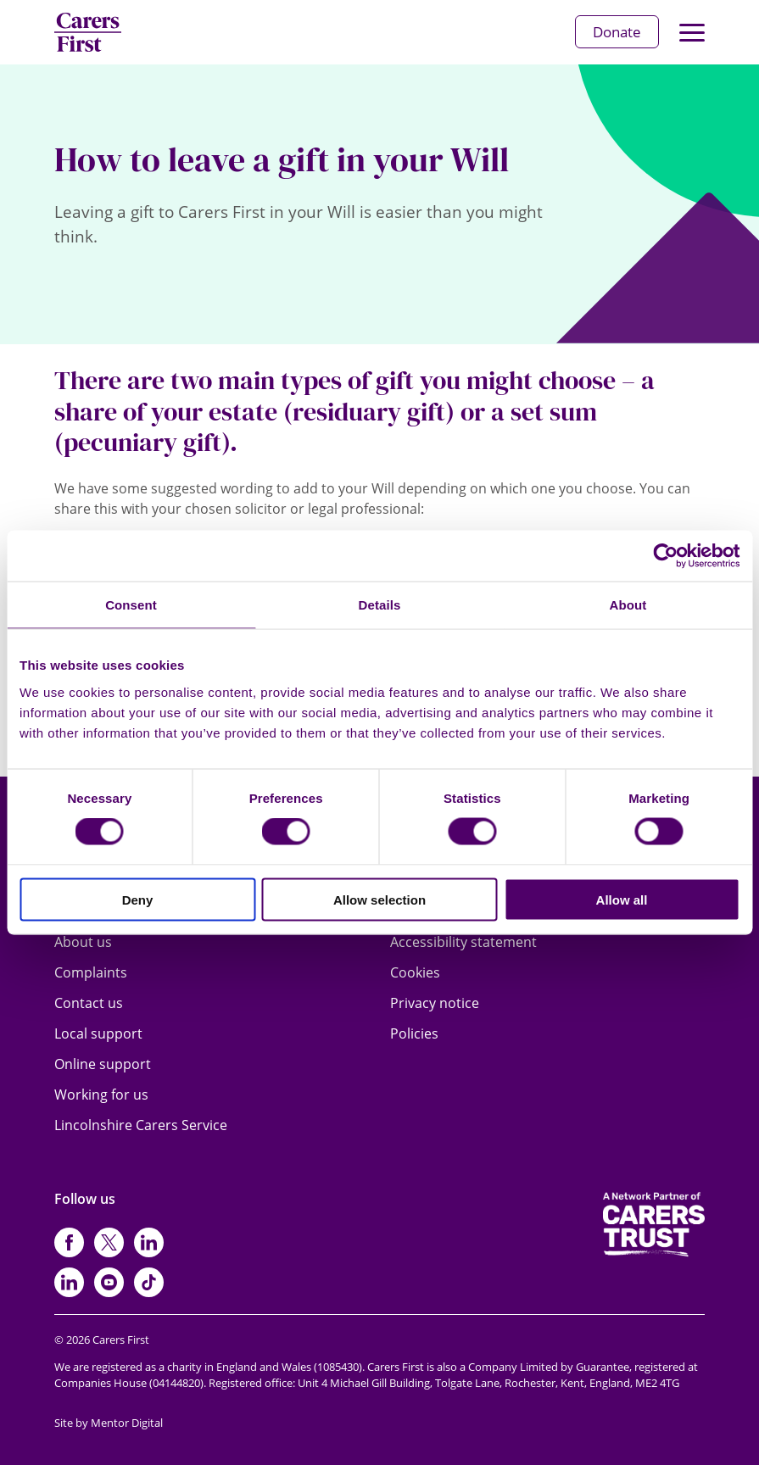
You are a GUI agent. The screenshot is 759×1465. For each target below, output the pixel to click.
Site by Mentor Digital (108, 1422)
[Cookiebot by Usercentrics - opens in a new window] (665, 556)
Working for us (101, 1094)
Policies (414, 1033)
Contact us (88, 1003)
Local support (98, 1033)
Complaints (90, 972)
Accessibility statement (463, 942)
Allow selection (379, 899)
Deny (137, 899)
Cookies (415, 972)
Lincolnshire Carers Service (140, 1125)
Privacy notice (434, 1003)
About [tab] (628, 605)
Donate (617, 32)
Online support (102, 1064)
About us (83, 942)
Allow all (622, 899)
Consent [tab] (131, 605)
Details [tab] (380, 605)
